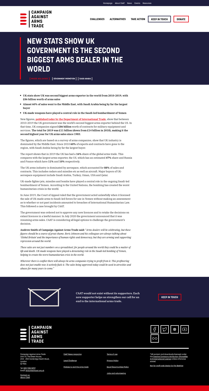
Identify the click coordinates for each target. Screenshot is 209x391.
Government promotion (64, 78)
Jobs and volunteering (116, 373)
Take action (138, 19)
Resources (147, 3)
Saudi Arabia (85, 78)
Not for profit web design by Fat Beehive (166, 365)
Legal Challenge (70, 360)
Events (137, 3)
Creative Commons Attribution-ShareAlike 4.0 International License (169, 357)
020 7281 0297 (29, 368)
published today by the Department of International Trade (71, 119)
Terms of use (112, 354)
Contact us (25, 375)
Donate (181, 19)
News (129, 3)
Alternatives (118, 19)
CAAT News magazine (73, 354)
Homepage (107, 3)
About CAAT (120, 3)
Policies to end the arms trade (76, 367)
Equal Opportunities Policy (118, 367)
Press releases (39, 78)
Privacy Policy (112, 360)
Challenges (97, 19)
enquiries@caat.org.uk (35, 370)
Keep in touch (159, 19)
